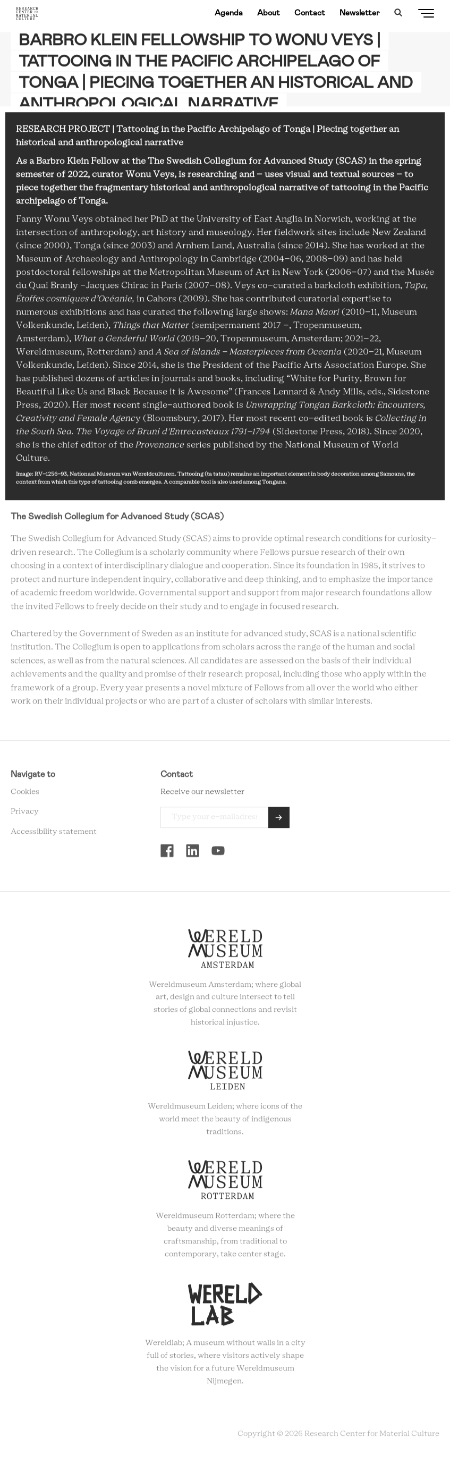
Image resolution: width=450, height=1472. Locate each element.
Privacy (25, 814)
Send (279, 820)
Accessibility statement (54, 834)
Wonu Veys (149, 177)
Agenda (229, 12)
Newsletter (359, 12)
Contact (309, 12)
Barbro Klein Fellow (77, 163)
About (268, 12)
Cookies (25, 794)
